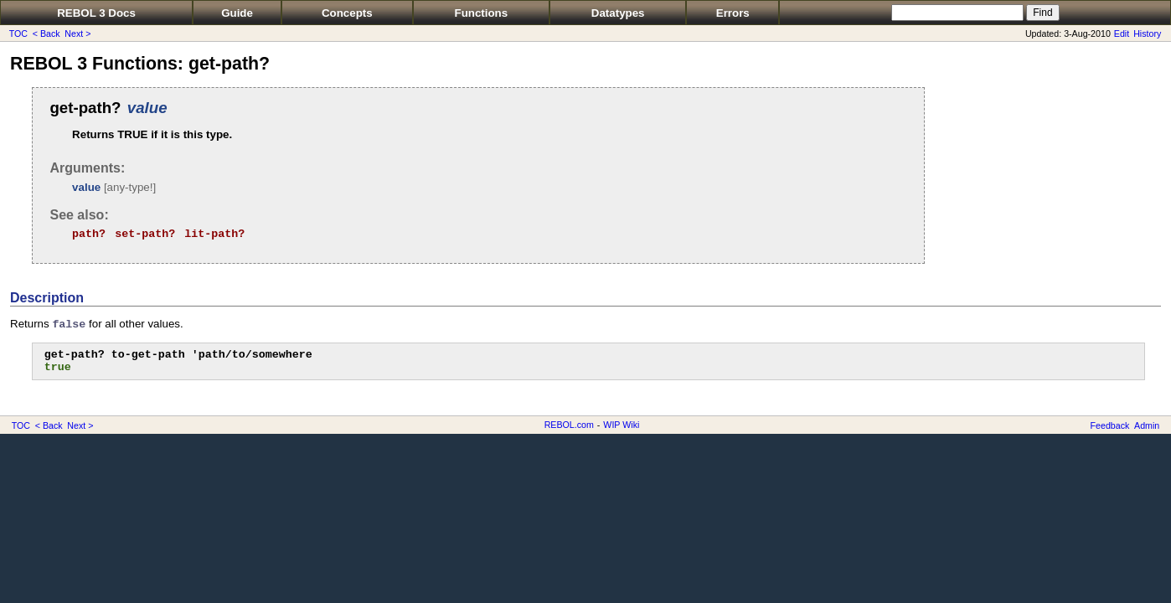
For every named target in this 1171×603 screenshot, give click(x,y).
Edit (1121, 33)
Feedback (1110, 425)
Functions (481, 13)
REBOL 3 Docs (96, 13)
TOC (18, 33)
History (1147, 33)
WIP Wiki (621, 425)
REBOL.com (569, 425)
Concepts (347, 13)
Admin (1146, 425)
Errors (733, 13)
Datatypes (618, 13)
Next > (77, 33)
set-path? (145, 234)
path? (89, 234)
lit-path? (214, 234)
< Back (46, 33)
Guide (237, 13)
